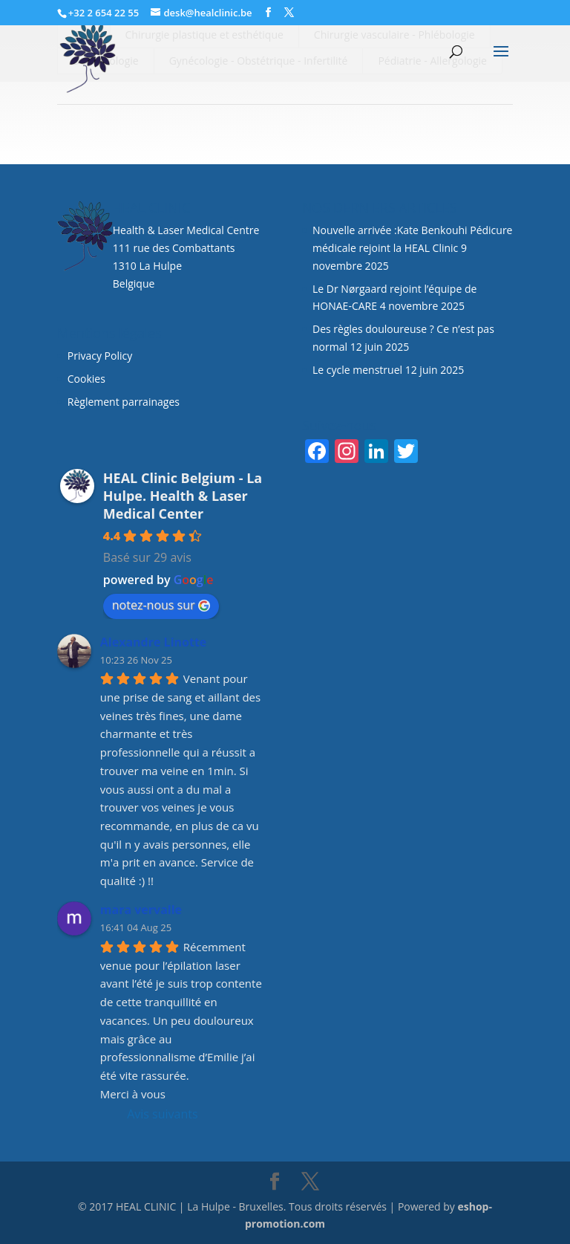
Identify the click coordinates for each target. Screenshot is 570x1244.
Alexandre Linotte (153, 642)
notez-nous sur (161, 605)
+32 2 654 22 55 (103, 12)
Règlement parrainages (124, 402)
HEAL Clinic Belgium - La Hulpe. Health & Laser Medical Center (182, 495)
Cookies (88, 379)
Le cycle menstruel (357, 370)
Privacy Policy (100, 356)
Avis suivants (162, 1114)
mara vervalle (141, 909)
